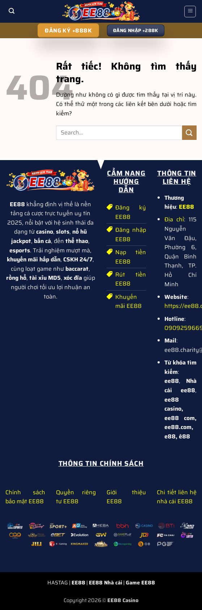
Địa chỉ (174, 219)
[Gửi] (189, 132)
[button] (12, 11)
